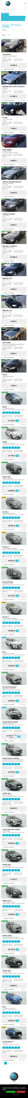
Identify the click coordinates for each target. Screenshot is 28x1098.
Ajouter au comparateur (9, 69)
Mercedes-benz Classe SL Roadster (10, 17)
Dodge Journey (5, 19)
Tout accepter (10, 1091)
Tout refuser (21, 1091)
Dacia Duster (5, 14)
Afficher (4, 35)
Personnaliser (15, 1094)
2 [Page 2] (8, 1063)
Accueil (14, 1081)
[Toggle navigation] (25, 3)
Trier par (4, 30)
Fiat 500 (22, 17)
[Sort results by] (14, 29)
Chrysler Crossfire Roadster (17, 19)
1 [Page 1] (5, 1063)
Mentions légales (14, 1084)
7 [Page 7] (22, 1063)
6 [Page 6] (19, 1063)
